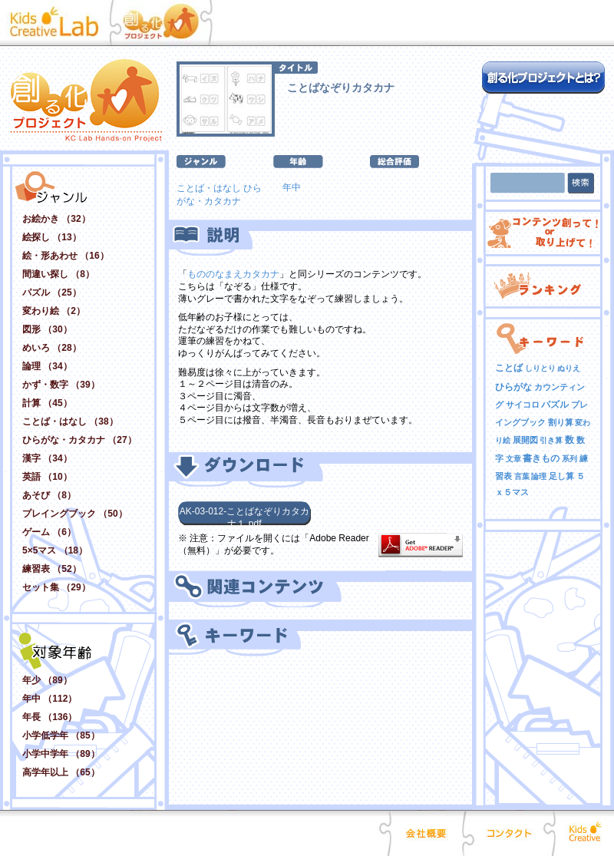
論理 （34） (47, 366)
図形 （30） (47, 329)
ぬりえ (568, 368)
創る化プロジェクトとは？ (543, 77)
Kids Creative (583, 833)
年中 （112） (49, 698)
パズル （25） (51, 292)
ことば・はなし (209, 188)
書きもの (541, 458)
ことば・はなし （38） (70, 421)
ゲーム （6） (49, 532)
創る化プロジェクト (169, 23)
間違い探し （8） (58, 274)
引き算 (551, 440)
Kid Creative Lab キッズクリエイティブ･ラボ (58, 23)
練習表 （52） (51, 569)
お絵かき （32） (56, 218)
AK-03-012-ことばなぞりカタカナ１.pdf (244, 516)
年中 (291, 187)
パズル (555, 404)
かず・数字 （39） (61, 384)
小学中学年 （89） (61, 754)
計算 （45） (47, 403)
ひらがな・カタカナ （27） (79, 440)
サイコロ (523, 404)
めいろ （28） (51, 347)
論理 (538, 476)
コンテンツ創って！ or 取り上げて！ (543, 233)
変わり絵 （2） (53, 311)
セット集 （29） (56, 587)
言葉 (522, 476)
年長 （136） (49, 717)
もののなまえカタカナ (233, 274)
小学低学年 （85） (61, 735)
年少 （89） (47, 680)
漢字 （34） (47, 458)
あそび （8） (49, 495)
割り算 (560, 422)
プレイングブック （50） (74, 513)
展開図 (525, 440)
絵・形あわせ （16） (65, 255)
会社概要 (426, 833)
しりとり (540, 368)
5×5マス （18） (54, 550)
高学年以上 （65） (61, 772)
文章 (513, 458)
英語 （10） (47, 476)
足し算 (561, 476)
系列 (569, 458)
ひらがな (513, 387)
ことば (509, 367)
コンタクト (509, 833)
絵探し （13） (51, 237)
